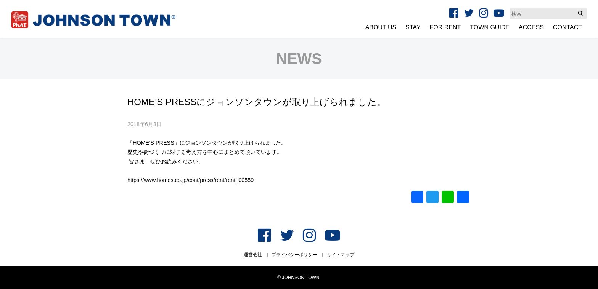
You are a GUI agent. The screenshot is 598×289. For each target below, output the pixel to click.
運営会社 (253, 254)
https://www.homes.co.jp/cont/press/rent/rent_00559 (190, 180)
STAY (412, 27)
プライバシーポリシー (294, 254)
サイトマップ (340, 254)
